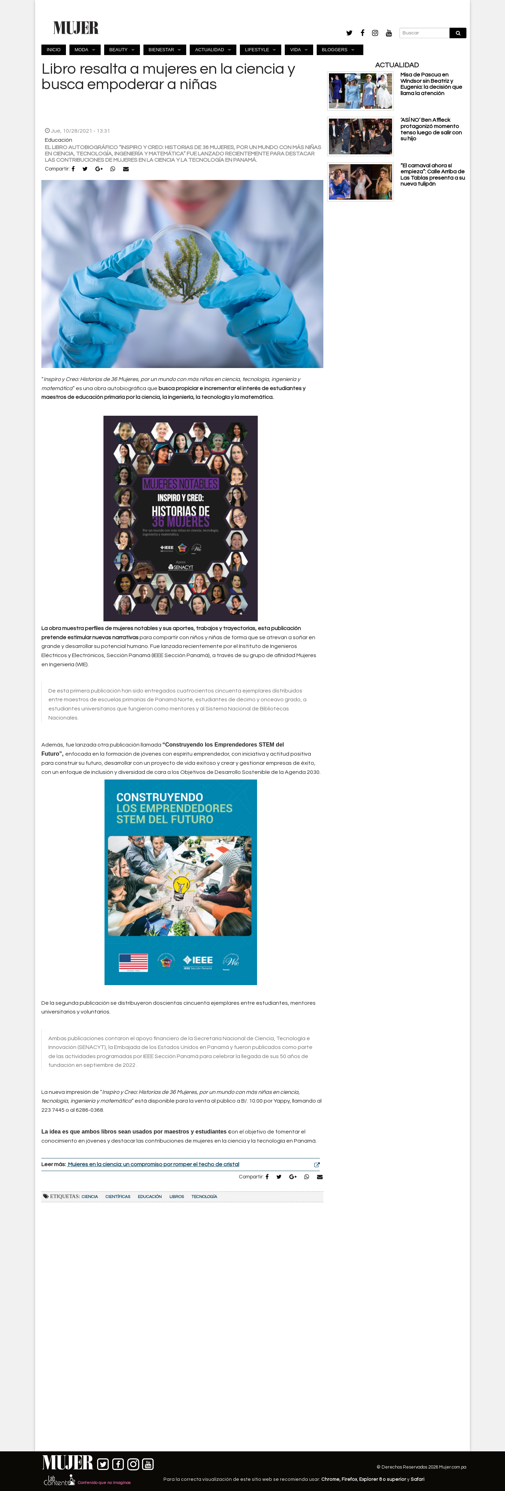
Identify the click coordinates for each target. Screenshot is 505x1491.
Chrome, (331, 1479)
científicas (118, 1197)
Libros (176, 1197)
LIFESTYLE (257, 49)
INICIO (54, 49)
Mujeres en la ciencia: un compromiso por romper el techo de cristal (153, 1164)
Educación (150, 1197)
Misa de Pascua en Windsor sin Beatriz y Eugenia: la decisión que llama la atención (431, 84)
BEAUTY (118, 49)
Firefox (349, 1479)
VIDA (295, 49)
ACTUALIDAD (209, 49)
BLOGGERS (335, 49)
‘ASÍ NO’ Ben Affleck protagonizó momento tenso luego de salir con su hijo (431, 129)
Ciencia (90, 1197)
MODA (81, 49)
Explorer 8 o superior (382, 1479)
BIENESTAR (161, 49)
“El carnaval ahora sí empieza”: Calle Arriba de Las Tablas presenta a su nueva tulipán (432, 175)
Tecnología (204, 1197)
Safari (417, 1479)
